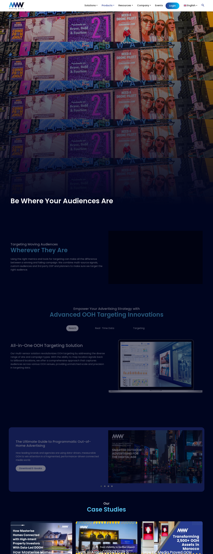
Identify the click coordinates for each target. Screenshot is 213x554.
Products (107, 5)
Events (159, 5)
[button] (201, 5)
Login (172, 5)
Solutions (90, 5)
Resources (124, 5)
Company (143, 5)
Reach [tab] (72, 334)
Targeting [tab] (139, 334)
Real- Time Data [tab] (104, 334)
